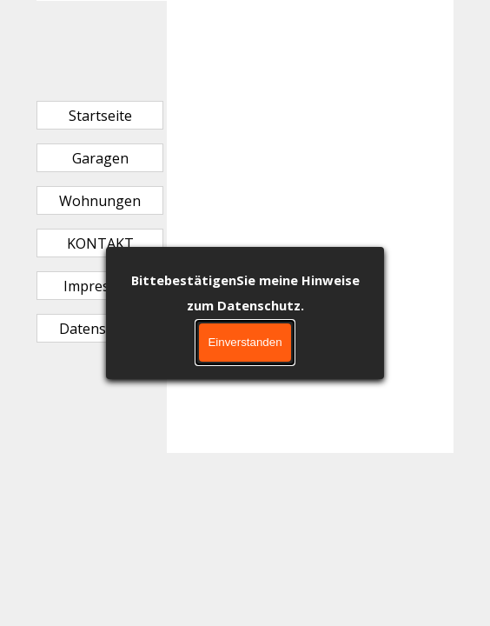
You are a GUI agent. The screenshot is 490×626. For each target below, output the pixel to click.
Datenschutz (100, 328)
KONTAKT (100, 243)
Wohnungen (100, 200)
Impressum (100, 286)
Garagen (100, 158)
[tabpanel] (310, 46)
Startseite (100, 115)
